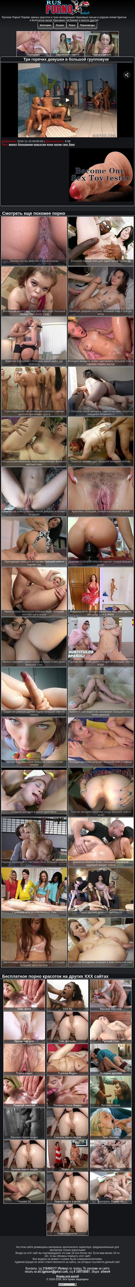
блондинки (25, 144)
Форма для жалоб (67, 1276)
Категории (45, 25)
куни (50, 144)
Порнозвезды (87, 25)
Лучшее (60, 25)
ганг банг (68, 144)
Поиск (72, 25)
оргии (58, 144)
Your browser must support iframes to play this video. (67, 100)
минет (13, 144)
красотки (40, 144)
